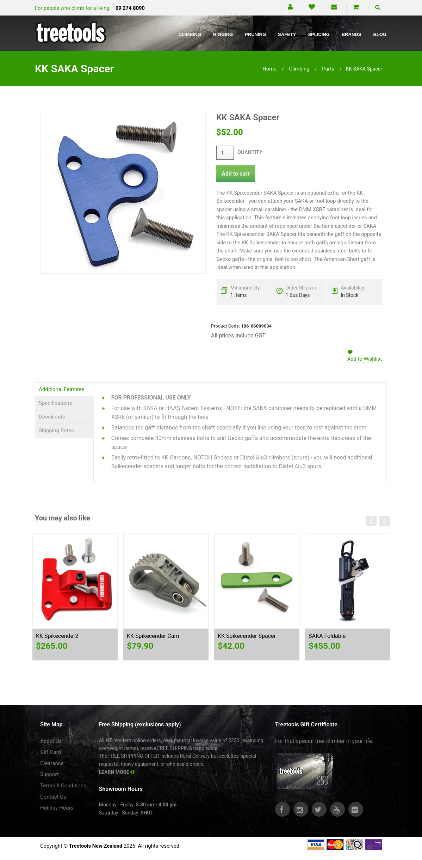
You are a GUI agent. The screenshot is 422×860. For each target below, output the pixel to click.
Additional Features (61, 389)
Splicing (318, 34)
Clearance (52, 763)
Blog (379, 34)
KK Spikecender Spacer (247, 636)
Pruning (255, 34)
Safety (287, 34)
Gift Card (50, 752)
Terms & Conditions (63, 785)
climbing (299, 69)
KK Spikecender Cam (153, 636)
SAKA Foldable (327, 636)
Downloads (52, 417)
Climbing (190, 34)
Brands (351, 34)
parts (328, 69)
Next (384, 521)
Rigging (223, 34)
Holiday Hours (56, 808)
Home (269, 69)
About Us (51, 741)
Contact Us (53, 797)
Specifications (55, 403)
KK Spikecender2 (57, 636)
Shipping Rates (56, 430)
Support (49, 774)
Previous (371, 521)
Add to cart (235, 173)
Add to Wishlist (364, 359)
